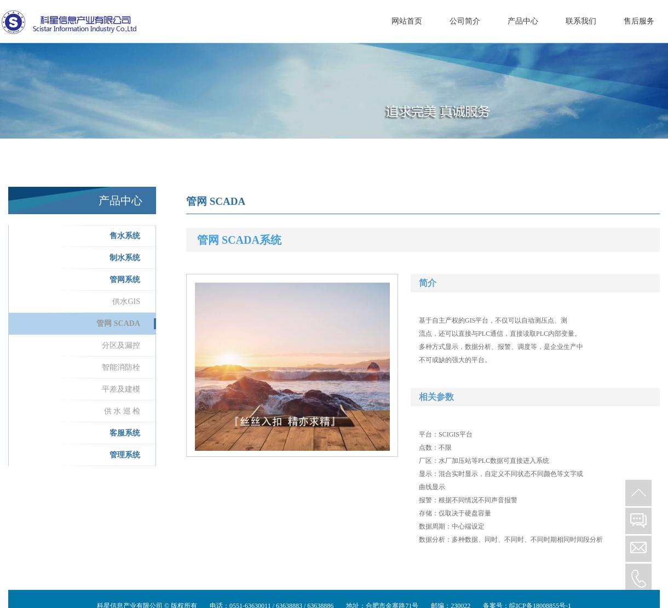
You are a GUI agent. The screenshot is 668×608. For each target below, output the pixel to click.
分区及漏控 (121, 345)
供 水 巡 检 (122, 411)
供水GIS (126, 301)
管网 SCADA (118, 323)
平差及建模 (121, 389)
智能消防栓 (121, 367)
